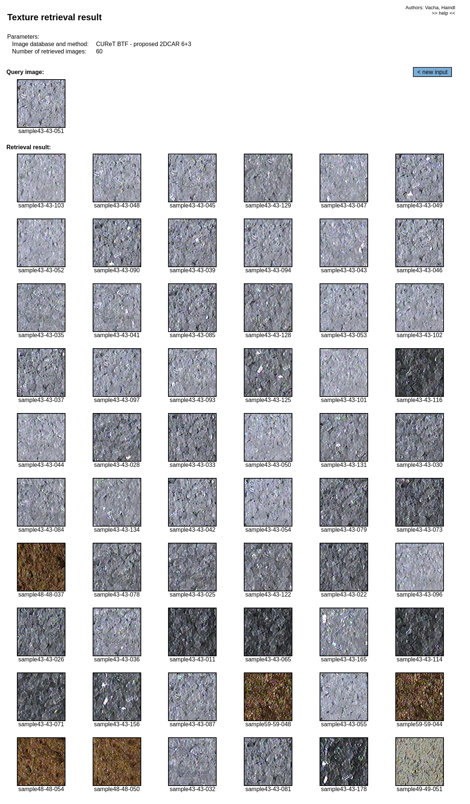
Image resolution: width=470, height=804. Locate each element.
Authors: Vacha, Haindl (430, 7)
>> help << (443, 13)
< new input (432, 72)
